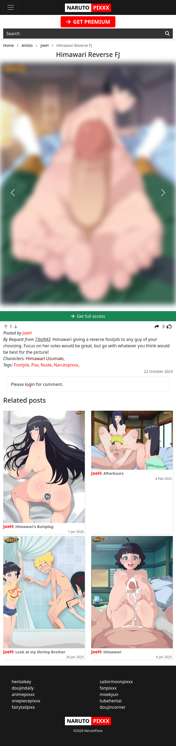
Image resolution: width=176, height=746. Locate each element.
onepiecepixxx (26, 701)
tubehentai (110, 701)
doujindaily (23, 688)
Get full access (88, 316)
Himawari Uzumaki (45, 358)
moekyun (109, 694)
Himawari (112, 651)
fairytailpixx (23, 707)
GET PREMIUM (88, 21)
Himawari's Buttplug (34, 526)
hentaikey (21, 682)
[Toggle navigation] (10, 7)
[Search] (167, 33)
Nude (46, 365)
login (30, 384)
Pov (35, 365)
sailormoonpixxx (116, 682)
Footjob (21, 365)
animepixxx (23, 694)
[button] (13, 193)
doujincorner (112, 707)
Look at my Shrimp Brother (40, 651)
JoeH (8, 526)
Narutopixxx (66, 365)
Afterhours (113, 473)
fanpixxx (108, 688)
